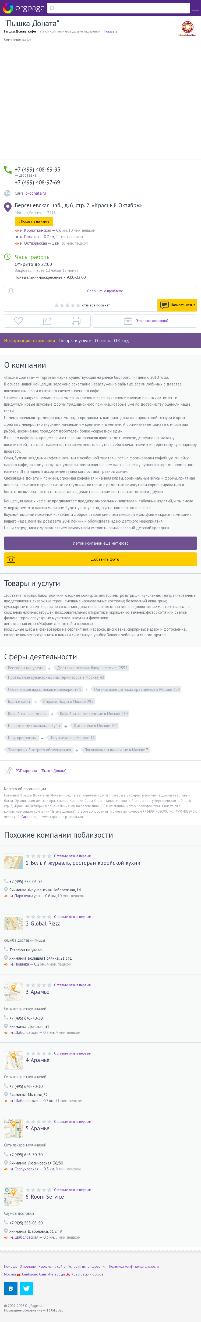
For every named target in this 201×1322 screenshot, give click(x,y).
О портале (28, 1266)
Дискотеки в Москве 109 (95, 725)
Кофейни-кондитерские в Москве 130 (94, 713)
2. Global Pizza (43, 924)
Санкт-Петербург (52, 1274)
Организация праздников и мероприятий (45, 689)
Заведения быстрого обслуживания (40, 749)
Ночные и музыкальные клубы (34, 725)
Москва (10, 1274)
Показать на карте (34, 221)
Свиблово (30, 1274)
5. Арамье (38, 1128)
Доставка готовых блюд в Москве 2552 (92, 667)
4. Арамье (38, 1060)
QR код (121, 341)
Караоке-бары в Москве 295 (68, 701)
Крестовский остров (87, 1274)
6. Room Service (45, 1197)
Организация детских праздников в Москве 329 (137, 689)
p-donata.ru (36, 193)
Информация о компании (29, 341)
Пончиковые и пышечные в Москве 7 (116, 749)
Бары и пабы (19, 701)
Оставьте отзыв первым (72, 856)
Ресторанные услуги (26, 667)
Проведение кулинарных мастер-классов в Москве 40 (56, 677)
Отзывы (103, 341)
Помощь (10, 1266)
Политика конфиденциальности (134, 1266)
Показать (110, 31)
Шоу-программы (22, 737)
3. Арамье (38, 992)
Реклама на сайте (52, 1266)
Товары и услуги (74, 341)
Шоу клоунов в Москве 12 (72, 737)
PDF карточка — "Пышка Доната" (35, 771)
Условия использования (87, 1266)
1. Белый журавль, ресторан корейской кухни (83, 863)
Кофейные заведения (28, 713)
